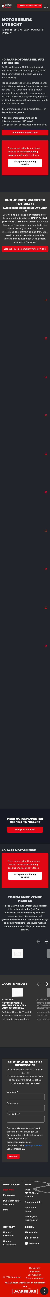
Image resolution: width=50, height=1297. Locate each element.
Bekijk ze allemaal (25, 830)
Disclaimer (34, 1268)
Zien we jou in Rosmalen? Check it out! (25, 249)
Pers (5, 1210)
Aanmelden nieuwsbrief (25, 132)
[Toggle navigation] (45, 5)
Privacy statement (34, 1278)
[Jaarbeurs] (25, 1291)
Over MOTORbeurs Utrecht (32, 1193)
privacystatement (33, 1145)
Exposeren (9, 1195)
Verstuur (13, 1156)
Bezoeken (8, 1190)
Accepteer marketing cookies (25, 162)
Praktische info (33, 1202)
